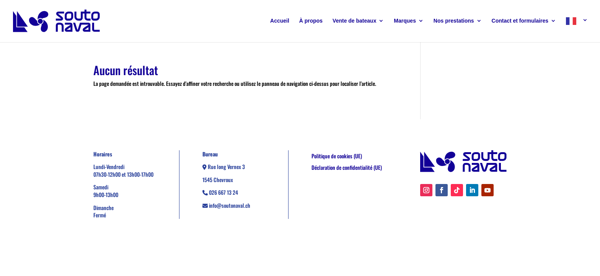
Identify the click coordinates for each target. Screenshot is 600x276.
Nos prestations (454, 21)
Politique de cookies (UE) (336, 156)
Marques (405, 21)
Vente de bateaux (354, 21)
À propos (311, 21)
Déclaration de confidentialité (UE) (346, 168)
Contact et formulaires (520, 21)
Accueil (279, 21)
